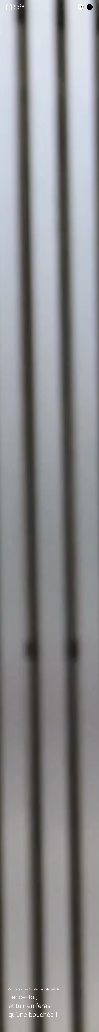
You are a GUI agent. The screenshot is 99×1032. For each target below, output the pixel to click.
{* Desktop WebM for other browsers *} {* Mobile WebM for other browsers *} (49, 516)
